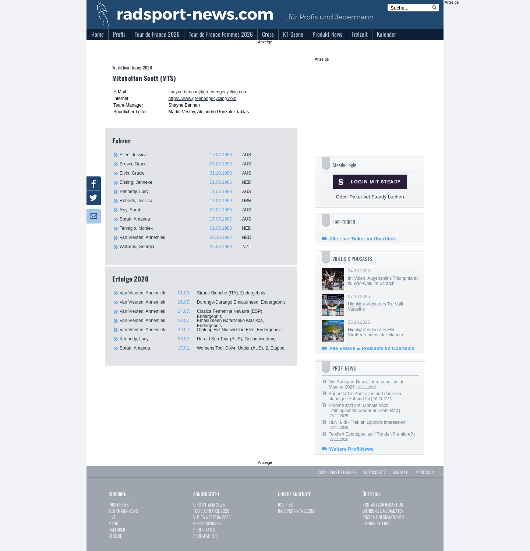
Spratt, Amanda (189, 219)
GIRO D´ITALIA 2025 (209, 504)
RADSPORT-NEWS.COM (296, 511)
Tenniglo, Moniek (189, 228)
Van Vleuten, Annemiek (189, 237)
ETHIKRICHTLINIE (376, 523)
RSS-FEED (285, 504)
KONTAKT (400, 472)
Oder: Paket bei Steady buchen (370, 197)
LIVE (112, 517)
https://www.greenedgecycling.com (203, 98)
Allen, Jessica (189, 154)
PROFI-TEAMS (204, 529)
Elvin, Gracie (189, 173)
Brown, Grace (189, 164)
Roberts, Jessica (189, 200)
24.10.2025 (383, 277)
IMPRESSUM (424, 472)
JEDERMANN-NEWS (123, 511)
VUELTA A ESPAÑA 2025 (212, 517)
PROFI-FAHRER (205, 536)
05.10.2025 (383, 328)
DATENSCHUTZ (374, 472)
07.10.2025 (383, 303)
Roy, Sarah (189, 209)
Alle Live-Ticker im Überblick (362, 238)
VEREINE (115, 536)
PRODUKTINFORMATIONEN (383, 517)
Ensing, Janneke (189, 182)
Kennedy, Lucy (189, 191)
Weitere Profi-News (351, 449)
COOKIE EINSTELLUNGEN (337, 472)
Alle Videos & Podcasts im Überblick (371, 348)
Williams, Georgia (189, 246)
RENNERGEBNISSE (207, 523)
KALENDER (117, 529)
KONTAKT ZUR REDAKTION (383, 504)
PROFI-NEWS (119, 504)
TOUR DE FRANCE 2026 (211, 511)
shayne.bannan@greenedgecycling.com (208, 91)
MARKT (114, 523)
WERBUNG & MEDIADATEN (383, 511)
